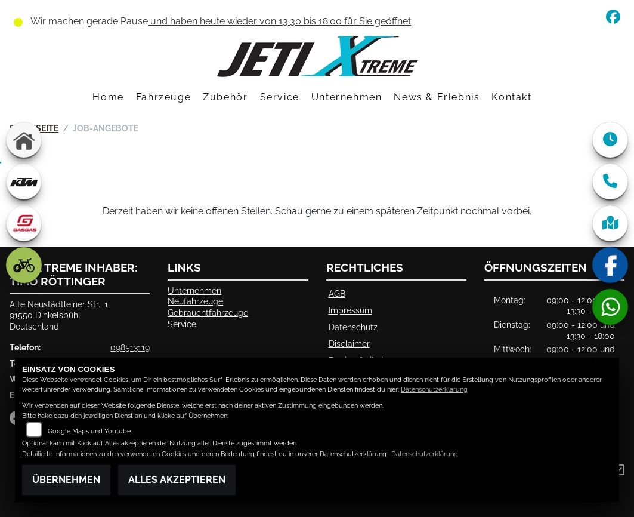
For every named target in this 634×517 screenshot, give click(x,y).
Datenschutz (353, 327)
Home (107, 97)
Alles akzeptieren (176, 479)
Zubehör (225, 97)
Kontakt (511, 97)
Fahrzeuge (163, 97)
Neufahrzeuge (195, 301)
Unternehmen (346, 97)
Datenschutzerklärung (434, 389)
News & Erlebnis (437, 97)
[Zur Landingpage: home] (24, 140)
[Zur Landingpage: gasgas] (24, 223)
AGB (337, 293)
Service (279, 97)
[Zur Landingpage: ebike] (24, 265)
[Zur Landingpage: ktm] (24, 181)
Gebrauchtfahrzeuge (208, 312)
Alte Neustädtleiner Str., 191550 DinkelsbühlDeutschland (59, 315)
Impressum (350, 310)
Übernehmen (66, 479)
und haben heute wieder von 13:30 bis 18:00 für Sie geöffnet (279, 21)
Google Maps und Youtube (89, 431)
